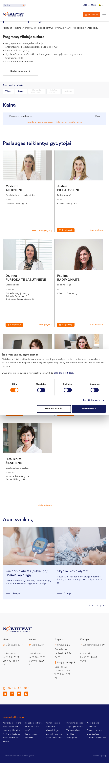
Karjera (6, 742)
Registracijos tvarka (33, 724)
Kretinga (68, 92)
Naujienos (91, 727)
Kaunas (21, 92)
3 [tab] (62, 602)
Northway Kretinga (11, 735)
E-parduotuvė (93, 735)
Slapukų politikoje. (64, 373)
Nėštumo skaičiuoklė (96, 738)
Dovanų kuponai (94, 731)
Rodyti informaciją (91, 400)
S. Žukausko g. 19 (14, 646)
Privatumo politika (74, 724)
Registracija (92, 14)
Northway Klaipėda (11, 731)
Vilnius (8, 92)
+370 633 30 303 (89, 5)
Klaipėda (37, 92)
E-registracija (67, 231)
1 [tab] (46, 602)
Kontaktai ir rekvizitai (12, 724)
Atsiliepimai (71, 738)
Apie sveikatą (93, 724)
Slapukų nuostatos (74, 727)
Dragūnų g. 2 (63, 646)
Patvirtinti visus (89, 409)
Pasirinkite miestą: (13, 86)
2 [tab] (54, 602)
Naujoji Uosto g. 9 (66, 663)
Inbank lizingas (52, 731)
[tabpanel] (28, 563)
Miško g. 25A (38, 646)
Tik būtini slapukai (54, 409)
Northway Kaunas (10, 738)
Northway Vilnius (10, 727)
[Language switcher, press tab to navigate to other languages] (102, 5)
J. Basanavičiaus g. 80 (94, 646)
